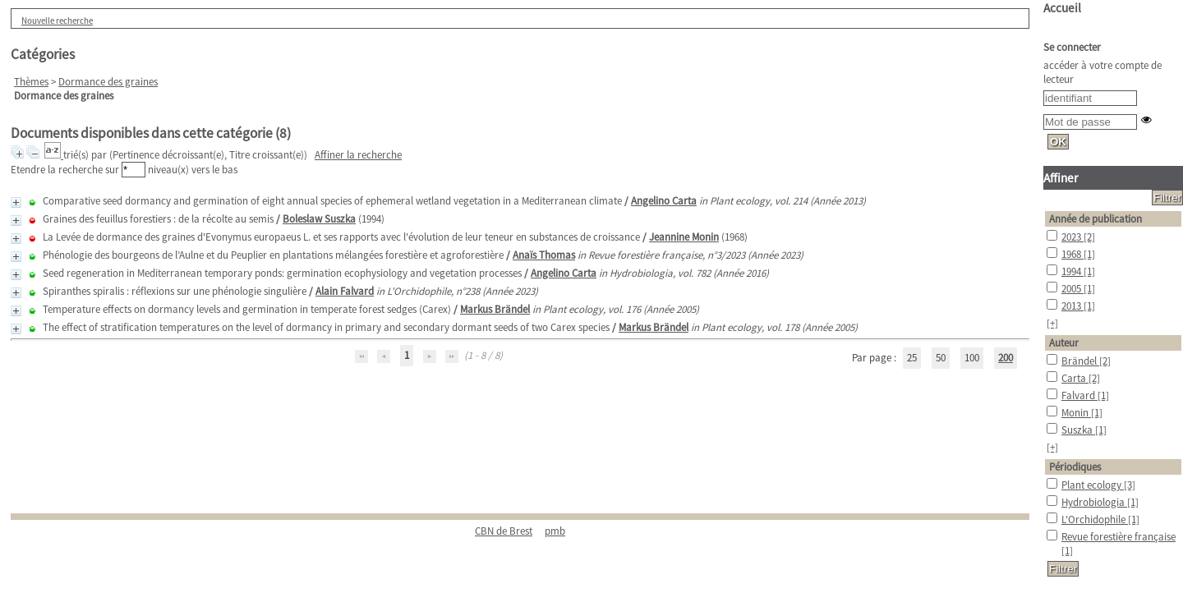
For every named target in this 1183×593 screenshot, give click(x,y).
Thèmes (31, 82)
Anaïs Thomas (544, 255)
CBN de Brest (503, 531)
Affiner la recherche (358, 155)
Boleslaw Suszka (319, 219)
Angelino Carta (664, 201)
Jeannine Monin (684, 237)
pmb (555, 531)
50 (941, 358)
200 (1005, 358)
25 (912, 358)
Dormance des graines (108, 82)
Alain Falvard (344, 291)
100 (971, 358)
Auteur (1064, 343)
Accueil (1062, 8)
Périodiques (1075, 467)
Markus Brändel (495, 309)
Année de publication (1095, 219)
